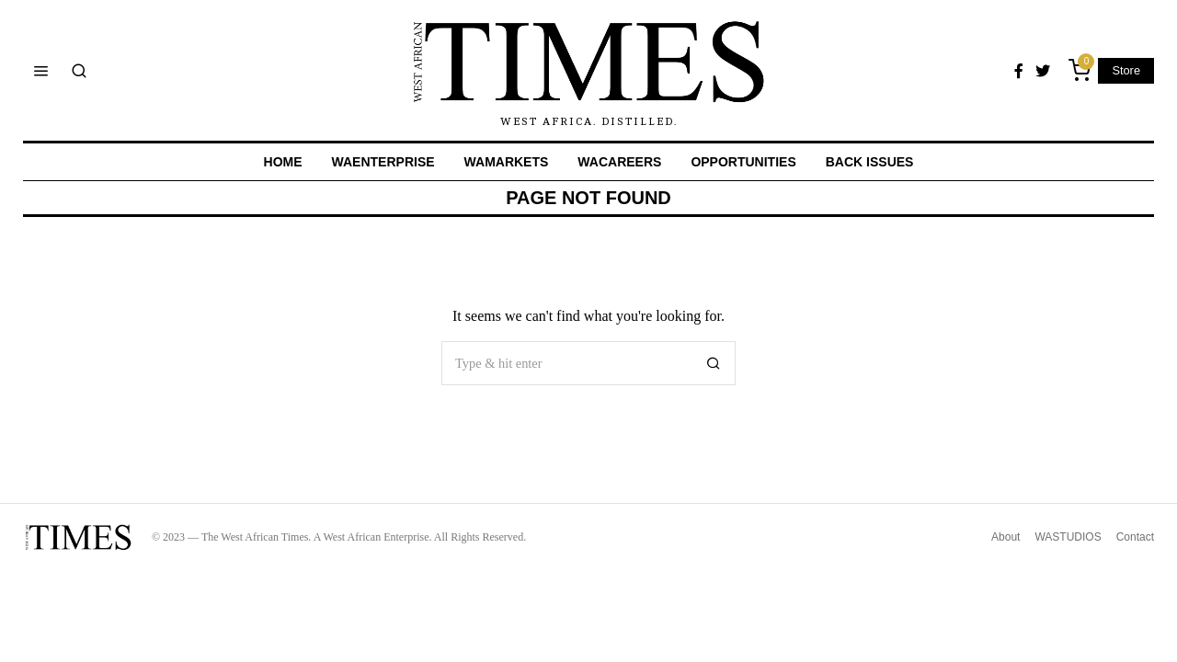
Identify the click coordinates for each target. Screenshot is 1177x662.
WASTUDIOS (1067, 537)
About (1005, 537)
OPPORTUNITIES (743, 161)
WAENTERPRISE (383, 161)
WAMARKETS (506, 161)
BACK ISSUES (870, 161)
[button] (713, 363)
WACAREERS (619, 161)
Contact (1135, 537)
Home (283, 161)
